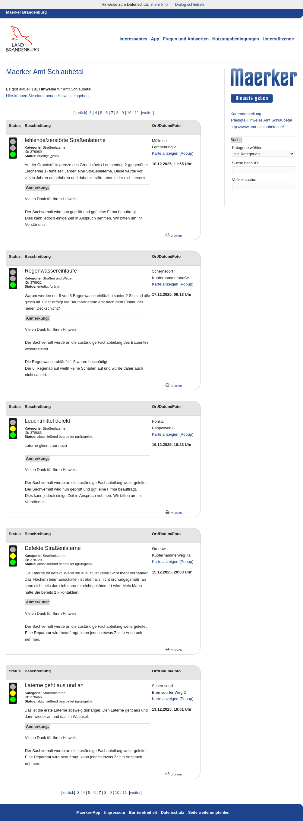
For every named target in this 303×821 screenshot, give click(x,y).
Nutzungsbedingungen (235, 38)
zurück (80, 112)
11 (137, 112)
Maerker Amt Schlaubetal (45, 72)
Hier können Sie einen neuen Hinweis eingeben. (48, 95)
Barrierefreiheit (143, 812)
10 (129, 112)
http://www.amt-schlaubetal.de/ (257, 127)
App (155, 38)
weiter (147, 112)
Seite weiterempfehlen (208, 812)
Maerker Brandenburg (26, 12)
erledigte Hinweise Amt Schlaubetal (261, 120)
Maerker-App (88, 812)
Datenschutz (172, 812)
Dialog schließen (189, 4)
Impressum (115, 812)
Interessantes (133, 38)
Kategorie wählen (247, 147)
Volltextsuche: (244, 179)
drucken (173, 235)
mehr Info (159, 4)
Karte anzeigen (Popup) (172, 153)
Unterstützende (278, 38)
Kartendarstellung (246, 114)
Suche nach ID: (245, 163)
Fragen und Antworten (186, 38)
